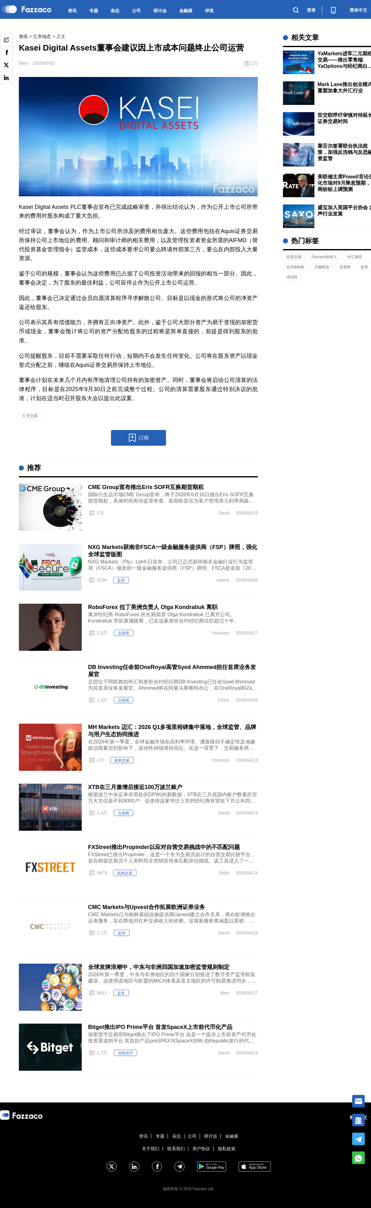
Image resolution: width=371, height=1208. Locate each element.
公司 (136, 10)
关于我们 (150, 1148)
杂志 (115, 10)
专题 (93, 10)
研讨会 (160, 10)
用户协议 (201, 1148)
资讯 (72, 10)
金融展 (185, 10)
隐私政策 (226, 1148)
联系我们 (176, 1148)
